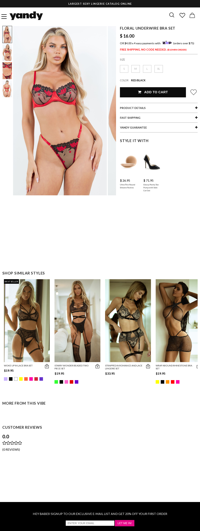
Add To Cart (153, 92)
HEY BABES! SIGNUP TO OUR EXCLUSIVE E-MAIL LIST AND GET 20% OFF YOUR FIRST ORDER (100, 514)
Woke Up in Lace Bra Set (18, 365)
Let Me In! (125, 523)
